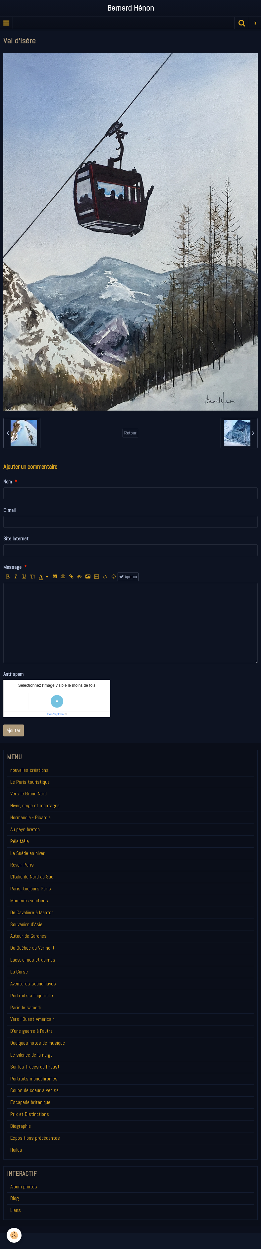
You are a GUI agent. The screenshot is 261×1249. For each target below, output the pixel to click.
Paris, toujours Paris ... (32, 888)
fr (255, 22)
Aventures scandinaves (33, 983)
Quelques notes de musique (37, 1042)
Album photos (23, 1186)
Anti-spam (13, 674)
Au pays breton (25, 829)
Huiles (16, 1149)
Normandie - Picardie (30, 817)
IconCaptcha (55, 714)
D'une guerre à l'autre (31, 1030)
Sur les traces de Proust (35, 1066)
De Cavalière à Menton (32, 912)
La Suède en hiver (27, 853)
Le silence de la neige (31, 1054)
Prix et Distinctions (29, 1114)
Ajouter (14, 730)
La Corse (19, 971)
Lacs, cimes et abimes (32, 959)
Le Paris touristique (30, 781)
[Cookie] (14, 1235)
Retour (130, 433)
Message (12, 567)
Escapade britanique (30, 1102)
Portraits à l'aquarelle (31, 995)
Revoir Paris (22, 864)
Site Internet (15, 538)
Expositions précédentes (35, 1137)
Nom (7, 481)
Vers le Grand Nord (28, 793)
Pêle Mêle (19, 841)
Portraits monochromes (34, 1078)
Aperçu (128, 576)
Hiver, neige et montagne (35, 805)
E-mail (9, 510)
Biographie (20, 1126)
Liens (15, 1210)
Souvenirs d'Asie (26, 924)
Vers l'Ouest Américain (32, 1019)
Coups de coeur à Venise (34, 1090)
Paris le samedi (25, 1007)
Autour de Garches (28, 935)
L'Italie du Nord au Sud (31, 876)
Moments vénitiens (29, 900)
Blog (14, 1198)
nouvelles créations (29, 770)
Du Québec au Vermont (32, 947)
